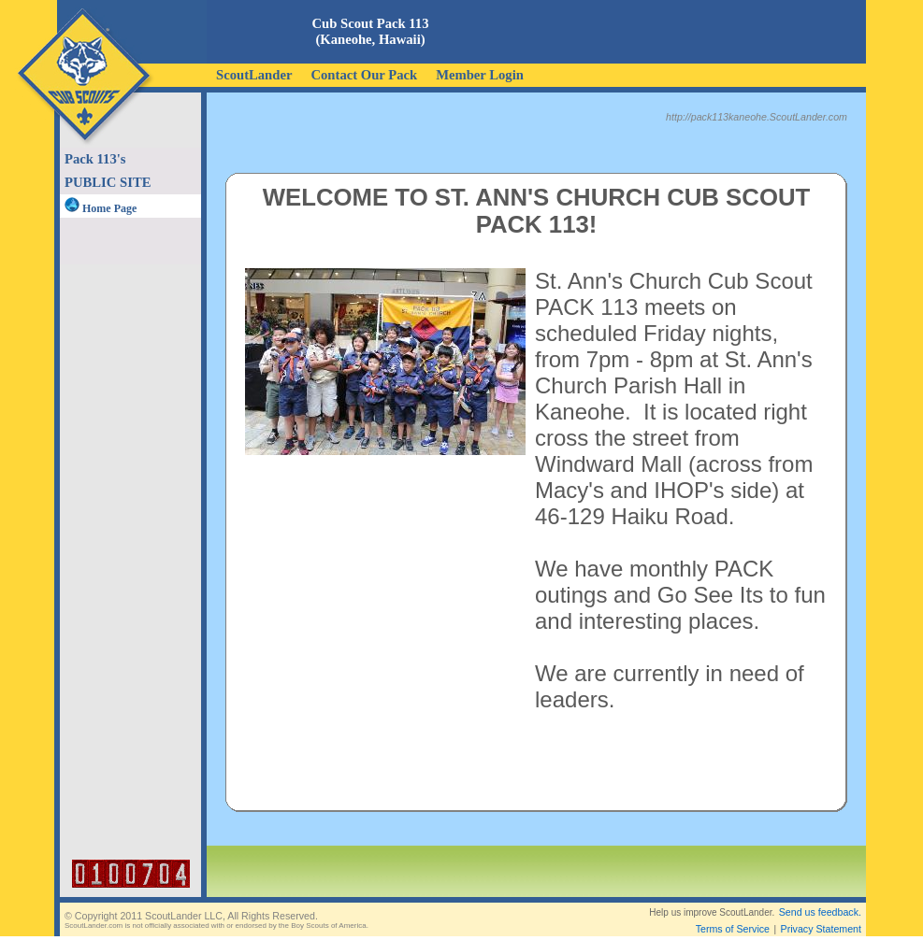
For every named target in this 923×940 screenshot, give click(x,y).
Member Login (480, 74)
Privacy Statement (821, 913)
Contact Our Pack (363, 74)
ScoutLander (254, 74)
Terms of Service (733, 913)
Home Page (101, 208)
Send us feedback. (820, 897)
